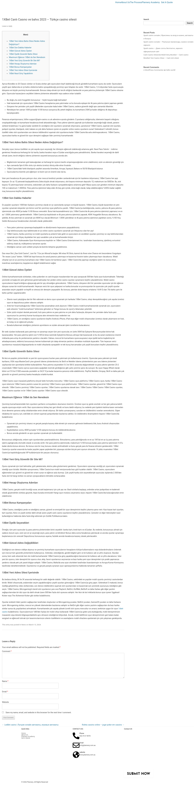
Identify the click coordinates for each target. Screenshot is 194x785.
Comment (7, 651)
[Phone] (76, 735)
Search (146, 19)
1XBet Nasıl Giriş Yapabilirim (21, 73)
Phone (81, 733)
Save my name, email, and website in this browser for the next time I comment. (38, 712)
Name (5, 681)
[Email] (76, 745)
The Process (136, 2)
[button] (151, 2)
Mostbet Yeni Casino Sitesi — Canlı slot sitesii (161, 58)
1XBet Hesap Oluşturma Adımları (23, 64)
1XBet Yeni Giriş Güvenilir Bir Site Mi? (24, 60)
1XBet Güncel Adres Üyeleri (20, 51)
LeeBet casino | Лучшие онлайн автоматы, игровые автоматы (30, 725)
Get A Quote (167, 2)
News (23, 625)
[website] (76, 754)
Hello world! (170, 70)
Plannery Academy (151, 2)
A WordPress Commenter (153, 70)
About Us (125, 2)
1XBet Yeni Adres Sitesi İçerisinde (23, 70)
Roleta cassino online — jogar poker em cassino (103, 725)
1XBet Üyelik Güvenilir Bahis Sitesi (23, 54)
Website (5, 702)
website (82, 752)
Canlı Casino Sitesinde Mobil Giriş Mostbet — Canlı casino (165, 55)
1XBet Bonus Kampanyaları (20, 67)
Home (118, 2)
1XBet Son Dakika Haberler (20, 48)
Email (5, 692)
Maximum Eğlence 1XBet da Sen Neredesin (27, 57)
